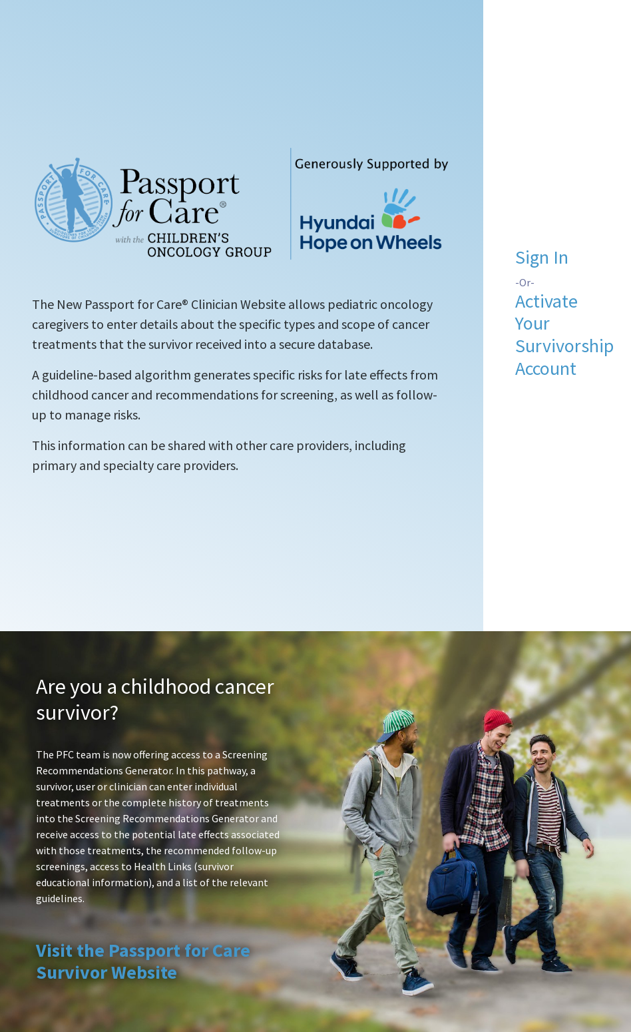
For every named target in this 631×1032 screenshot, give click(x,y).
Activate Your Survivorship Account (564, 334)
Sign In (541, 257)
